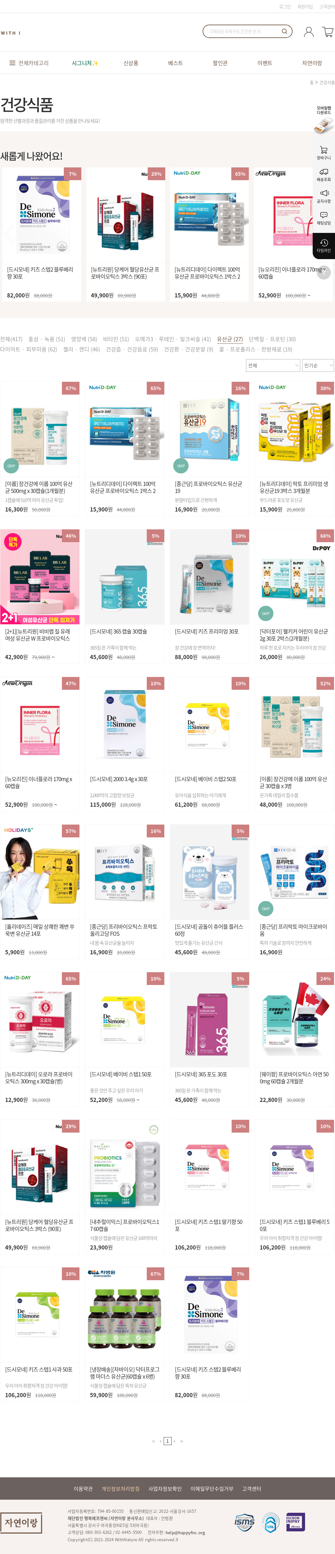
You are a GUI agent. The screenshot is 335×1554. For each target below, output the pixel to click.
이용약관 (83, 1488)
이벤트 (264, 63)
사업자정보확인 (165, 1488)
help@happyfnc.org (185, 1532)
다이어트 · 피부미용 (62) (28, 349)
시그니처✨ (85, 63)
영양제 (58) (84, 339)
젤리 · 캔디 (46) (81, 349)
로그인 (285, 6)
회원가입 (305, 6)
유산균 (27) (230, 339)
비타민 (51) (116, 339)
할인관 (220, 63)
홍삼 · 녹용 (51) (46, 339)
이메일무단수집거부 (212, 1488)
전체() (11, 339)
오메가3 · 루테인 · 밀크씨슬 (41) (173, 339)
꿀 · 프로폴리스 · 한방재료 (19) (256, 349)
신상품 (130, 63)
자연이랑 (312, 63)
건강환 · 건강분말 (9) (188, 349)
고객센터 (327, 6)
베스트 (175, 63)
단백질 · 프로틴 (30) (272, 339)
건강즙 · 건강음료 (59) (132, 349)
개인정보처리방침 (120, 1488)
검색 (284, 31)
